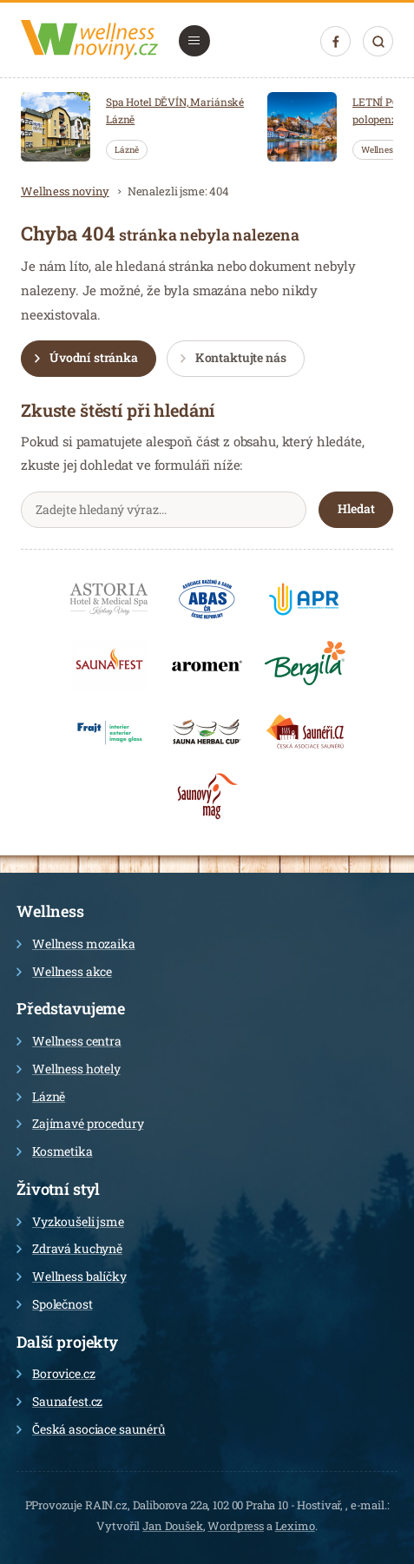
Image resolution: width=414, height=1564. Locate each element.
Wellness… (382, 149)
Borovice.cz (55, 1373)
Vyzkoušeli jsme (70, 1221)
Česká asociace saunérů (91, 1429)
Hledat (377, 41)
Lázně (127, 149)
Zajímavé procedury (79, 1123)
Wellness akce (64, 971)
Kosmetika (54, 1151)
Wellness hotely (68, 1068)
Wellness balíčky (71, 1276)
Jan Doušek (172, 1526)
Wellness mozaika (75, 943)
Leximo (295, 1526)
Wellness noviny (65, 191)
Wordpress (235, 1526)
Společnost (54, 1304)
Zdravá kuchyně (69, 1248)
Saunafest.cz (59, 1401)
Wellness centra (69, 1041)
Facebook (335, 42)
